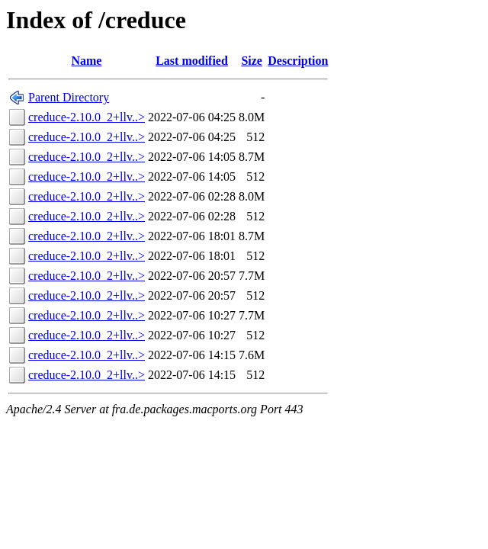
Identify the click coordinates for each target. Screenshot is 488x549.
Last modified (192, 60)
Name (86, 60)
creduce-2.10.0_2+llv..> (86, 117)
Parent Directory (68, 97)
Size (251, 60)
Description (298, 60)
